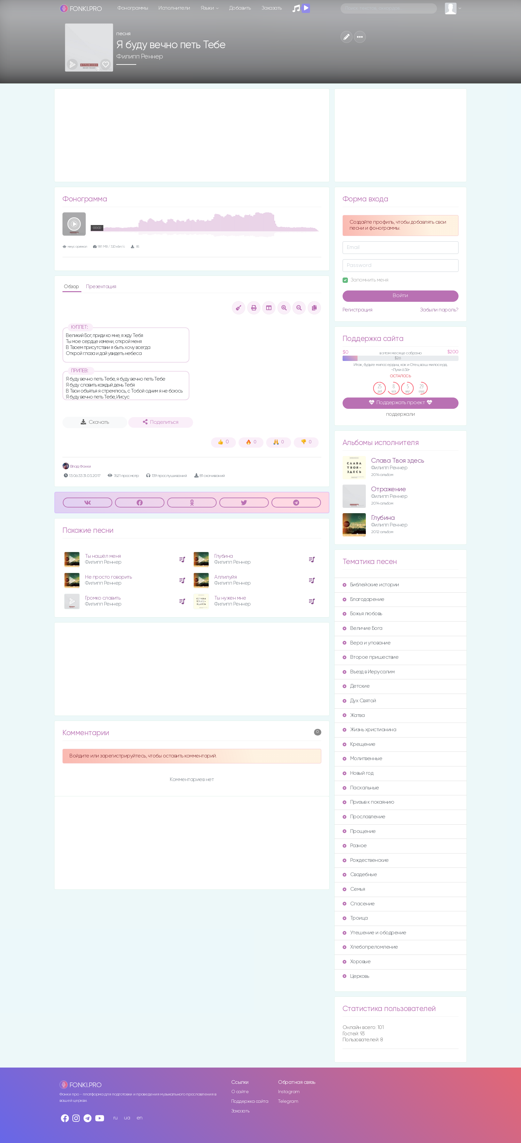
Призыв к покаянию (368, 802)
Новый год (358, 773)
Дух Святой (359, 700)
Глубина (223, 556)
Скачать (95, 422)
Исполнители (174, 8)
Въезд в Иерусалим (369, 671)
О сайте (240, 1091)
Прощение (359, 831)
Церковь (356, 976)
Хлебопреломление (370, 947)
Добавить (240, 8)
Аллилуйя (225, 577)
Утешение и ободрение (374, 932)
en (140, 1117)
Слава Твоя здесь (397, 460)
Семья (354, 889)
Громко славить (102, 598)
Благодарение (363, 599)
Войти (400, 295)
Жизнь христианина (369, 729)
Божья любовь (362, 613)
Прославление (364, 816)
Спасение (359, 903)
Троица (355, 918)
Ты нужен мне (230, 598)
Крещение (359, 744)
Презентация (101, 286)
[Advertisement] (191, 135)
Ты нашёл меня (103, 556)
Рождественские (366, 860)
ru (115, 1117)
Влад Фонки (76, 466)
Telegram (288, 1101)
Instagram (289, 1091)
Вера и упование (367, 642)
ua (127, 1117)
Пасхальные (361, 787)
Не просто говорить (108, 577)
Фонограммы (133, 8)
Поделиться (160, 422)
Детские (356, 686)
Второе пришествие (371, 657)
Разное (355, 845)
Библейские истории (371, 584)
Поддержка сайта (249, 1101)
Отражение (388, 489)
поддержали (400, 415)
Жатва (354, 715)
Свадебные (360, 874)
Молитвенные (362, 758)
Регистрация (357, 309)
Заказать (271, 8)
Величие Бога (362, 628)
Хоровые (357, 961)
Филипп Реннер (139, 56)
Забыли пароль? (439, 309)
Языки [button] (208, 8)
